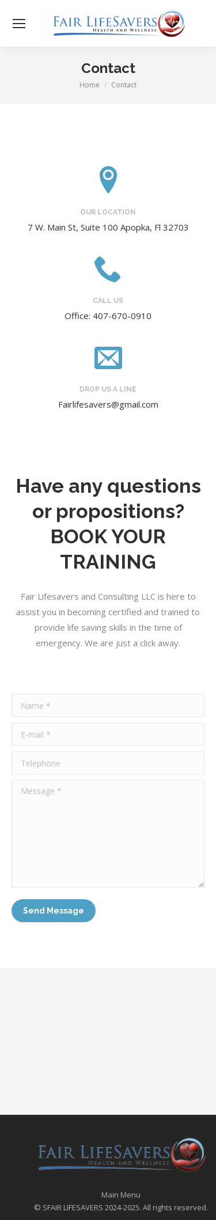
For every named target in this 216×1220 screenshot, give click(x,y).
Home (89, 85)
